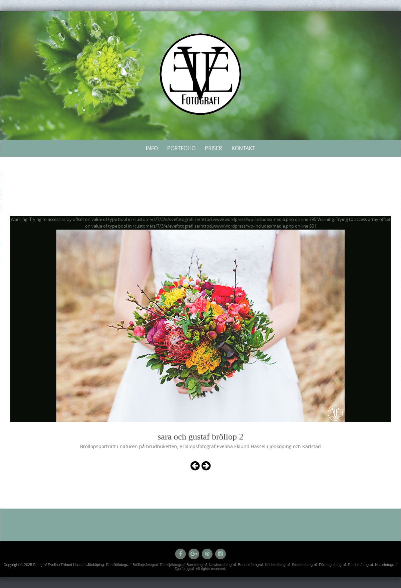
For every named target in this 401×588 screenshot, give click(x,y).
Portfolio (181, 148)
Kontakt (243, 148)
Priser (213, 148)
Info (152, 148)
